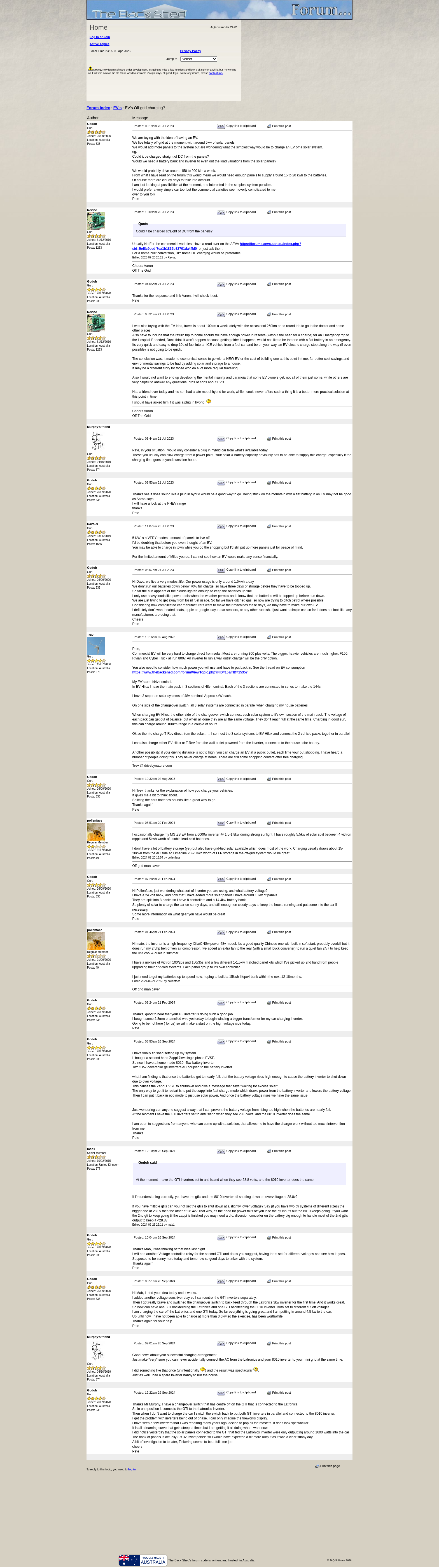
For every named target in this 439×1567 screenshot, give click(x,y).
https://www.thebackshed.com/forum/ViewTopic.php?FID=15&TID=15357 (190, 672)
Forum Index (98, 108)
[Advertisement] (296, 60)
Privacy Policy (190, 51)
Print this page (327, 1466)
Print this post (279, 126)
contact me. (216, 73)
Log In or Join (100, 37)
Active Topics (99, 44)
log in (132, 1469)
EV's (117, 108)
